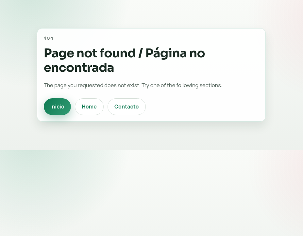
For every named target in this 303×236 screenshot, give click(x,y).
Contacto (126, 106)
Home (89, 106)
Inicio (57, 106)
